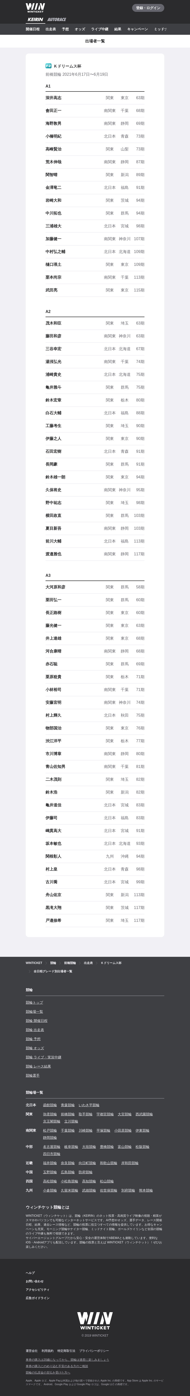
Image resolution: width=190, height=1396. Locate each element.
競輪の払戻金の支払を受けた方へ (48, 1372)
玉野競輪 (50, 1172)
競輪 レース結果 (38, 1066)
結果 (117, 29)
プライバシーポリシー (94, 1351)
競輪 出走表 (35, 1030)
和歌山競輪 (108, 1163)
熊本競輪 (146, 1190)
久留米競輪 (69, 1190)
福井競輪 (50, 1163)
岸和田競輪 (130, 1163)
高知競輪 (89, 1181)
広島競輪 (68, 1172)
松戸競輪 (50, 1130)
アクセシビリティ (37, 1289)
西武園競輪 (144, 1114)
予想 (65, 29)
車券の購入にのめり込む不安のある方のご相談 (57, 1366)
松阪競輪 (142, 1147)
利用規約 (47, 1351)
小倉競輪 (50, 1190)
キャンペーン (137, 29)
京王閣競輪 (51, 1121)
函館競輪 (50, 1105)
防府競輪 (86, 1172)
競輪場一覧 (34, 1012)
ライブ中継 (99, 29)
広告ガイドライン (37, 1298)
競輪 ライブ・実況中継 (43, 1057)
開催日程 (33, 29)
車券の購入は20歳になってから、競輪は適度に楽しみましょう (67, 1359)
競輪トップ (34, 1002)
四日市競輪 (51, 1154)
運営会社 (32, 1351)
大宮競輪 (125, 1114)
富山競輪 (125, 1147)
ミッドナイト (164, 29)
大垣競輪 (89, 1147)
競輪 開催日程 (37, 1021)
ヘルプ (30, 1273)
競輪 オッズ (35, 1048)
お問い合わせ (35, 1281)
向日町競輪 (87, 1163)
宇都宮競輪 (105, 1114)
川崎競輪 (86, 1130)
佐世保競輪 (108, 1190)
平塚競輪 (103, 1130)
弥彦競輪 (50, 1114)
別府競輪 (128, 1190)
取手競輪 (86, 1114)
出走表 (51, 29)
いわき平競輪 (89, 1105)
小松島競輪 (69, 1181)
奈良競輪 (68, 1163)
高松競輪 (50, 1181)
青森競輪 (68, 1105)
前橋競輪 (68, 1114)
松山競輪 (107, 1181)
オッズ (80, 29)
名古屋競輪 (51, 1147)
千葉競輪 (68, 1130)
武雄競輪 (89, 1190)
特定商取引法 (66, 1351)
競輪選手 (33, 1075)
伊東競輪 (142, 1130)
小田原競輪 (123, 1130)
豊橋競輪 (107, 1147)
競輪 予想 (33, 1039)
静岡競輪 (50, 1138)
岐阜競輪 (71, 1147)
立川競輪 (71, 1121)
